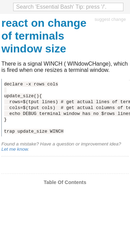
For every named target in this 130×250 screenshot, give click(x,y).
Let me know (14, 149)
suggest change (110, 19)
